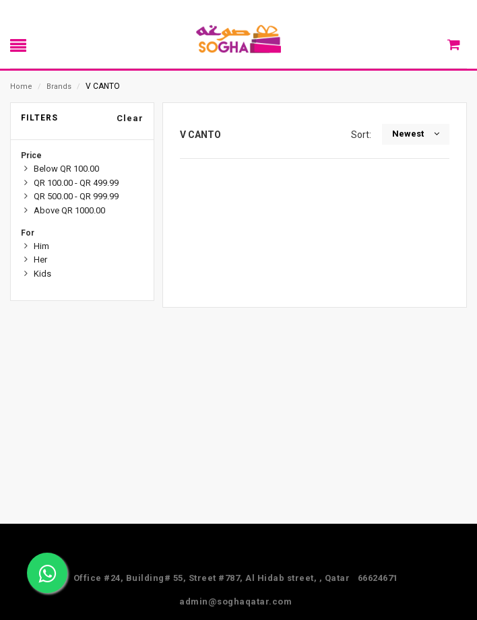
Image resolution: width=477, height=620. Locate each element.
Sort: (363, 134)
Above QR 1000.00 (69, 210)
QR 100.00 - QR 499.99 (76, 183)
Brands (58, 86)
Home (21, 86)
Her (40, 259)
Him (41, 246)
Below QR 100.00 (66, 169)
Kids (42, 274)
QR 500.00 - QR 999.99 (76, 196)
